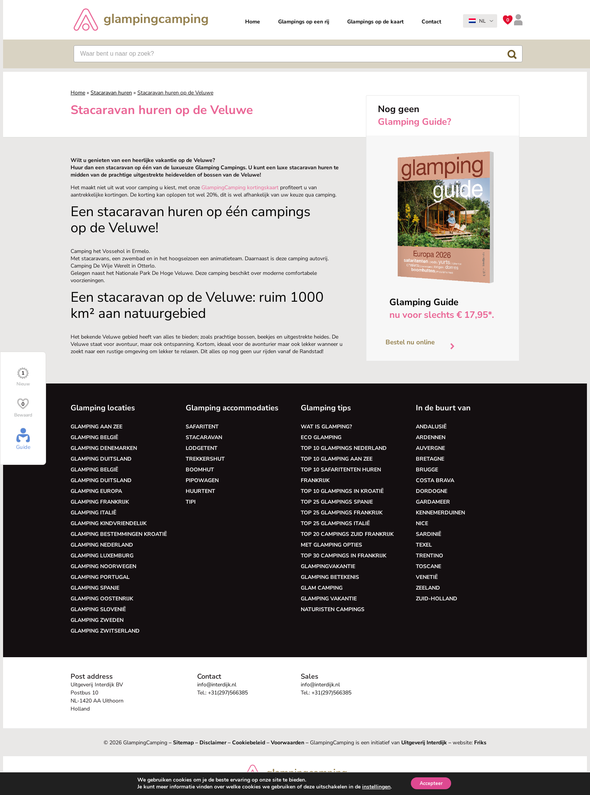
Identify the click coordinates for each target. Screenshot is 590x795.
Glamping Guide (423, 302)
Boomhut (200, 469)
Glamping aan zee (96, 426)
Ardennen (430, 437)
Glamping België (94, 437)
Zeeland (428, 588)
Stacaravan (204, 437)
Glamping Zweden (97, 620)
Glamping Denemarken (104, 448)
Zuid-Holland (436, 598)
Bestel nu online (423, 344)
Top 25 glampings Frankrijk (341, 512)
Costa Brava (435, 480)
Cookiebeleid (248, 742)
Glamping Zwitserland (105, 631)
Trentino (429, 555)
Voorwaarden (287, 742)
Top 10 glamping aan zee (336, 459)
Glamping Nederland (102, 545)
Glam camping (322, 588)
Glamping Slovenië (98, 609)
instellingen (373, 786)
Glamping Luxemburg (102, 555)
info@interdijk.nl (216, 684)
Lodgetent (202, 448)
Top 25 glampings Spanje (337, 502)
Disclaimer (212, 742)
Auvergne (430, 448)
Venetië (427, 577)
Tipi (191, 502)
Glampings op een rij (303, 21)
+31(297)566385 (228, 692)
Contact (431, 21)
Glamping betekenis (330, 577)
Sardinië (428, 534)
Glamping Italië (93, 512)
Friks (480, 742)
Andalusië (431, 426)
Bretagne (430, 459)
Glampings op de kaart (375, 21)
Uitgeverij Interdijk (424, 742)
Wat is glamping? (326, 426)
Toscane (428, 566)
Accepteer (431, 783)
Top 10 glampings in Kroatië (342, 491)
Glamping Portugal (100, 577)
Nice (422, 523)
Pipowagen (202, 480)
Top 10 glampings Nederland (344, 448)
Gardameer (433, 502)
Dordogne (431, 491)
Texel (424, 545)
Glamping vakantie (329, 598)
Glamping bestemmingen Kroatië (119, 534)
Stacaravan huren (111, 92)
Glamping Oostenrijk (102, 598)
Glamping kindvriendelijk (109, 523)
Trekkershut (205, 459)
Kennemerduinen (440, 512)
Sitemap (183, 742)
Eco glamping (321, 437)
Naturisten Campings (332, 609)
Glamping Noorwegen (103, 566)
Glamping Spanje (95, 588)
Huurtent (200, 491)
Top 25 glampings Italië (335, 523)
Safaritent (202, 426)
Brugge (427, 469)
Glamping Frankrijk (100, 502)
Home (252, 21)
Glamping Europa (96, 491)
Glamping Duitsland (101, 459)
